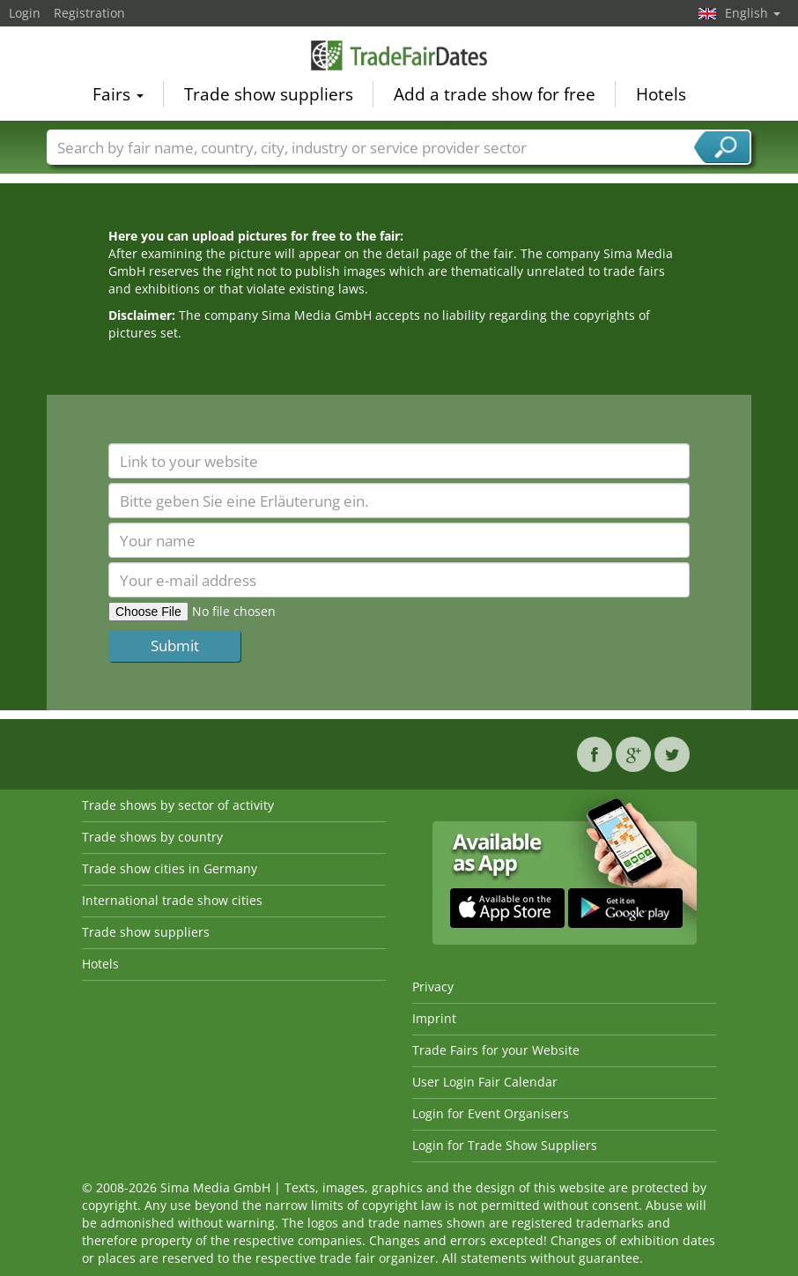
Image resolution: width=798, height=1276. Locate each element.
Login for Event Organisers (490, 1113)
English (752, 12)
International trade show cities (172, 900)
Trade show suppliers (268, 93)
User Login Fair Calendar (485, 1081)
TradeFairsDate (399, 54)
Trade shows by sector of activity (178, 805)
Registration (89, 12)
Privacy (433, 986)
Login (25, 12)
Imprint (434, 1018)
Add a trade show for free (494, 93)
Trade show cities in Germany (169, 868)
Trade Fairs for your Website (496, 1050)
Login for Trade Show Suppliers (504, 1145)
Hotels (661, 93)
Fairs (118, 93)
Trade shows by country (152, 836)
